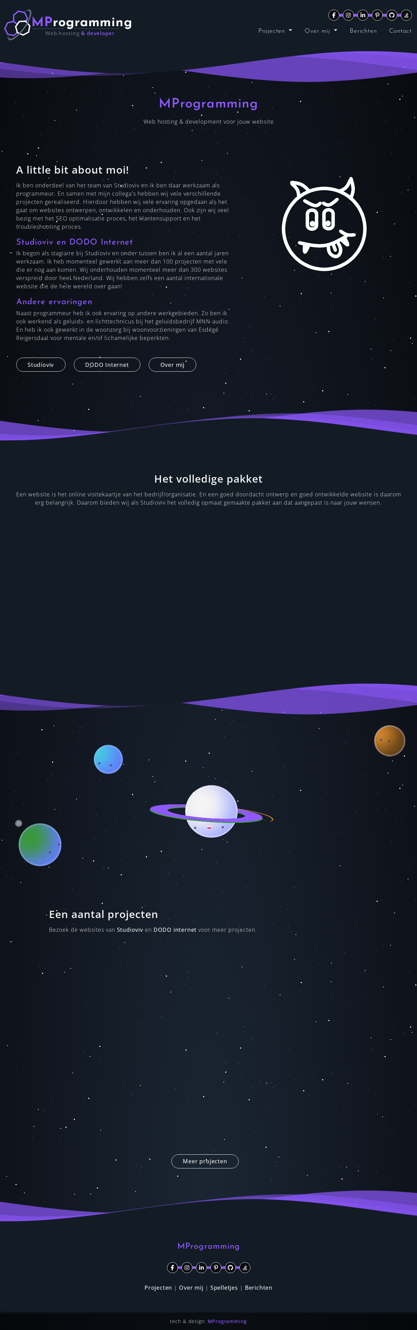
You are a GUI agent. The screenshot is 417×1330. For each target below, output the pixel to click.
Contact (400, 31)
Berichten (363, 31)
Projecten (272, 31)
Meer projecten (205, 1161)
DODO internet (175, 930)
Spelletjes (224, 1287)
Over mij (318, 31)
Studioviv (130, 930)
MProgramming (227, 1321)
